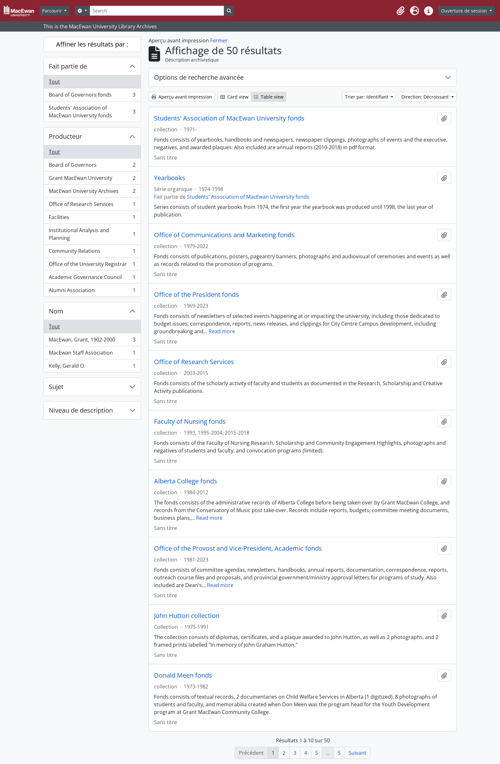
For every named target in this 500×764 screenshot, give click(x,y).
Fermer (219, 40)
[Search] (157, 11)
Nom (56, 311)
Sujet (56, 386)
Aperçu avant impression (181, 97)
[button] (400, 11)
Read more (222, 331)
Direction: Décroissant (425, 97)
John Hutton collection (186, 616)
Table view (268, 97)
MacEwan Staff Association (92, 354)
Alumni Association (92, 291)
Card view (234, 97)
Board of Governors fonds (92, 96)
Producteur (65, 136)
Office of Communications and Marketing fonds (224, 235)
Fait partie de (68, 66)
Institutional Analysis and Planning (92, 234)
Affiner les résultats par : (92, 44)
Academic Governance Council (92, 278)
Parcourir (52, 11)
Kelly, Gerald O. (92, 367)
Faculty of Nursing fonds (190, 421)
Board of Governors (92, 166)
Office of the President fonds (196, 294)
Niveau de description (81, 410)
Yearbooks (169, 178)
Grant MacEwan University (92, 179)
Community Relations (92, 252)
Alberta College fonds (185, 481)
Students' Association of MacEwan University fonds (92, 111)
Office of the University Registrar (92, 265)
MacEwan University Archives (92, 192)
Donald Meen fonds (183, 675)
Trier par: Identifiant (367, 97)
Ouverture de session (464, 11)
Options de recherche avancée (199, 77)
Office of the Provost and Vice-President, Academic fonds (238, 548)
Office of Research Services (92, 205)
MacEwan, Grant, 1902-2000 (92, 341)
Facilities (92, 218)
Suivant (357, 752)
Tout (54, 81)
